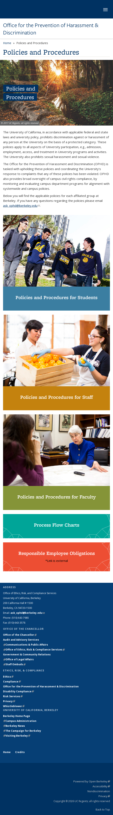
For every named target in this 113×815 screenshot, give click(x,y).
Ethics (8, 676)
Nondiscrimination (98, 791)
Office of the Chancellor (20, 635)
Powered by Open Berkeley (91, 781)
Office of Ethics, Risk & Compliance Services (35, 649)
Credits (20, 752)
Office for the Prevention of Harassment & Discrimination (50, 29)
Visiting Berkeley (18, 735)
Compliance (12, 681)
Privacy (9, 701)
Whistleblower (14, 706)
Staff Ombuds (16, 664)
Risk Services (13, 696)
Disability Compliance (18, 691)
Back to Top (103, 809)
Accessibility (101, 786)
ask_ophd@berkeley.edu (21, 205)
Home (7, 43)
